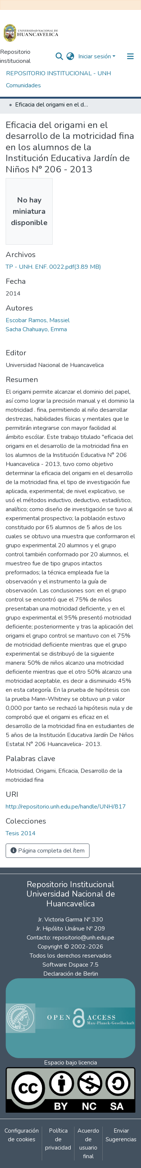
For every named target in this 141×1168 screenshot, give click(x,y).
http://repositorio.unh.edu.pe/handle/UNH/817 (66, 807)
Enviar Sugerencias (121, 1135)
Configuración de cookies (22, 1135)
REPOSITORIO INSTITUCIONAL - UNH (58, 73)
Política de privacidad (58, 1139)
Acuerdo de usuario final (88, 1143)
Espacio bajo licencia (70, 1062)
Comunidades (23, 85)
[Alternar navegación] (130, 56)
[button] (70, 56)
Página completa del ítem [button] (48, 851)
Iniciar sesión (94, 56)
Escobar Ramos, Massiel (38, 320)
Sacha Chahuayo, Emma (36, 329)
